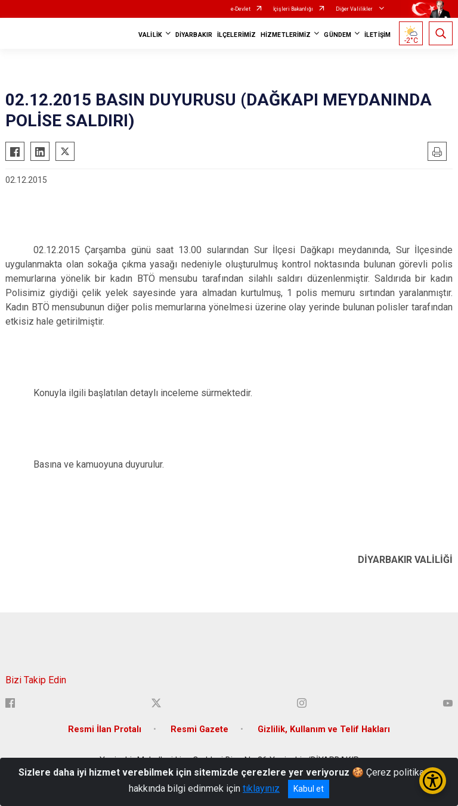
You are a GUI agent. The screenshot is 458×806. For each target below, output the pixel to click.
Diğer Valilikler (355, 9)
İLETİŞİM (377, 35)
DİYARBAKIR (193, 35)
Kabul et (308, 788)
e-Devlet (240, 9)
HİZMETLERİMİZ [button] (286, 35)
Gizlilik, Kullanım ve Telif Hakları (324, 729)
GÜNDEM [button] (337, 35)
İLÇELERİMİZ (236, 35)
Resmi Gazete (199, 729)
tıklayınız (261, 788)
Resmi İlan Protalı (104, 729)
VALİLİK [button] (150, 35)
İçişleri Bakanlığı (293, 9)
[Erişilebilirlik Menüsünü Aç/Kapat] (432, 780)
